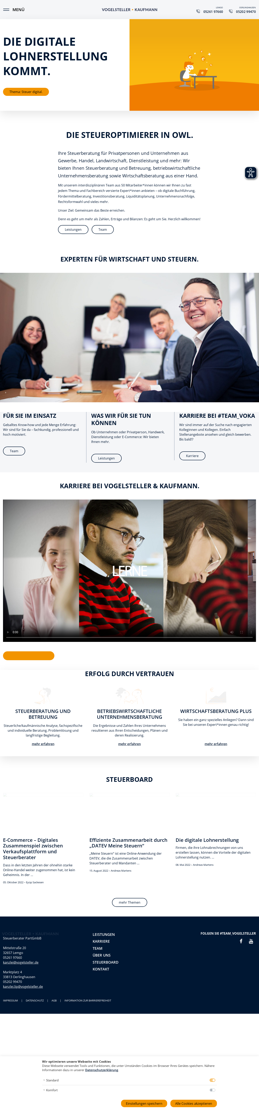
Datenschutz (35, 1000)
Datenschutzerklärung (101, 1070)
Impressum (10, 1000)
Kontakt (101, 969)
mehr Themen (129, 902)
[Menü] (8, 9)
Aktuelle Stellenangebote (29, 656)
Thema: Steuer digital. (25, 92)
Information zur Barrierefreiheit (87, 1000)
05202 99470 (12, 982)
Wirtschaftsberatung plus (216, 711)
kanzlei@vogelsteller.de (20, 962)
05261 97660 (12, 957)
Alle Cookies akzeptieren (193, 1103)
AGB (54, 1000)
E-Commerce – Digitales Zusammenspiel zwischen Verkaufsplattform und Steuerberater (33, 849)
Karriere (192, 456)
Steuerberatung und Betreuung (43, 714)
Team (102, 229)
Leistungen (73, 229)
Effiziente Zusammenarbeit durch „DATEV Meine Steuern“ (128, 843)
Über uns (102, 955)
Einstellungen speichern (144, 1103)
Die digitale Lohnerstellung (207, 840)
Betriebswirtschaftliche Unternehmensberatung (129, 714)
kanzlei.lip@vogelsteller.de (23, 986)
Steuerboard (105, 962)
